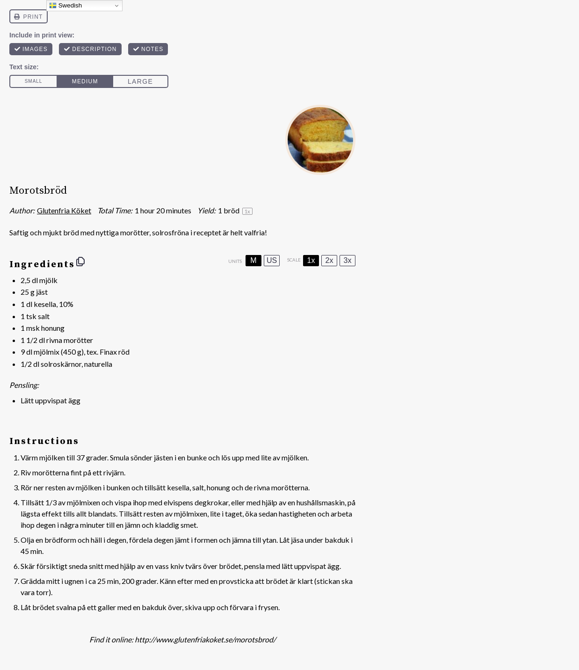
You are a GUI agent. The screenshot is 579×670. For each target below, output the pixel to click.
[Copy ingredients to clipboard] (80, 261)
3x (348, 260)
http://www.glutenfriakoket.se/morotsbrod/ (205, 639)
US (272, 260)
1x (311, 260)
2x (329, 260)
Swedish (65, 5)
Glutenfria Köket (64, 210)
